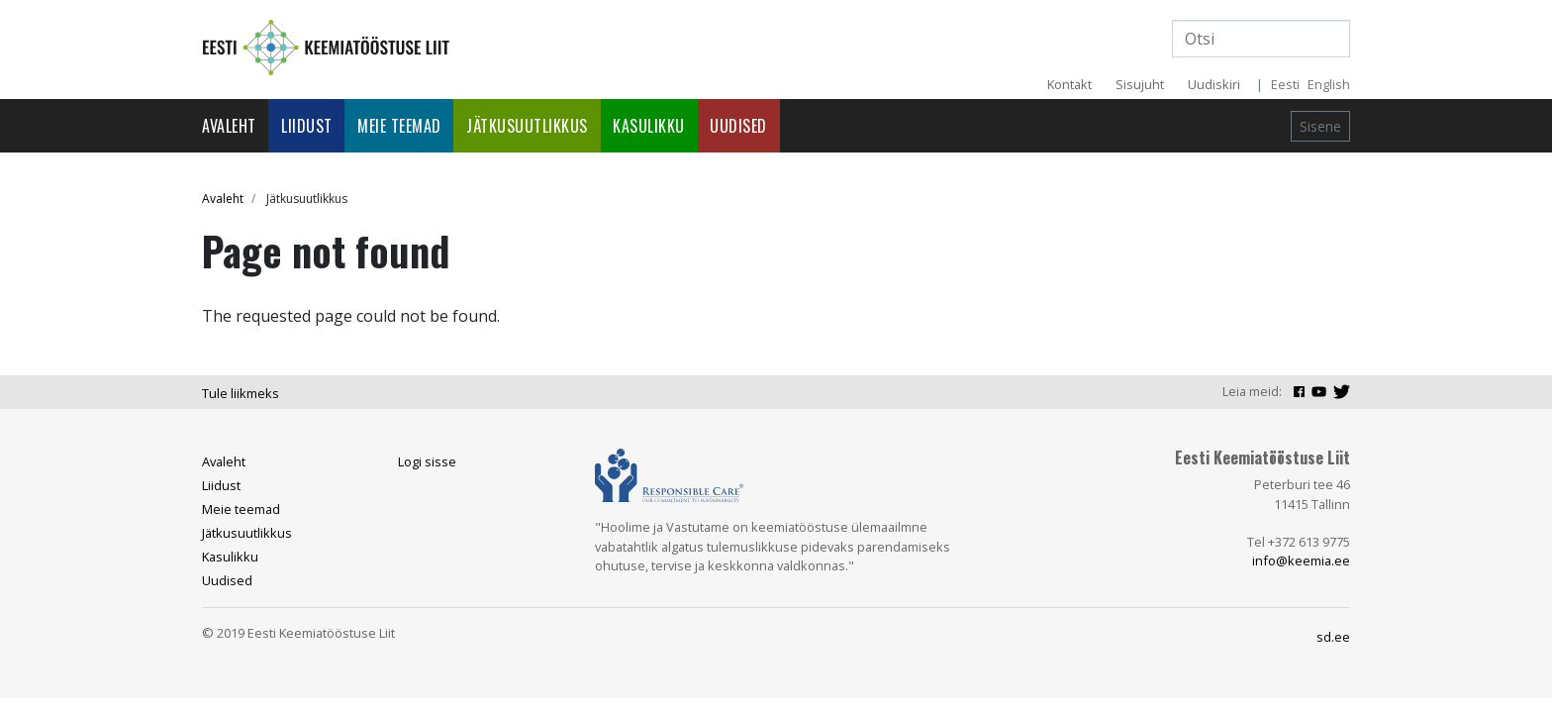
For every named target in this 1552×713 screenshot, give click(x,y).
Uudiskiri (1214, 84)
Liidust (307, 126)
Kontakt (1069, 84)
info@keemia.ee (1301, 560)
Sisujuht (1140, 84)
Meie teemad (399, 126)
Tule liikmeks (240, 393)
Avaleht (229, 126)
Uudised (738, 126)
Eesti (1285, 84)
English (1329, 84)
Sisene (1320, 126)
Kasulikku (649, 126)
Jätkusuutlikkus (527, 126)
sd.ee (1333, 637)
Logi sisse (427, 461)
